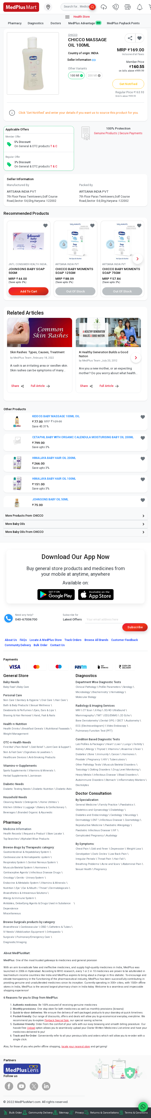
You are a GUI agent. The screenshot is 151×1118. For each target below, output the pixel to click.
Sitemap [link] (64, 1112)
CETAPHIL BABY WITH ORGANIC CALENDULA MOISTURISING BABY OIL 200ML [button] (83, 437)
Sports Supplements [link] (14, 770)
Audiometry (132, 720)
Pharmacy (14, 23)
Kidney (80, 749)
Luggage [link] (29, 807)
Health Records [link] (12, 833)
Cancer (115, 754)
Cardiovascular (29, 926)
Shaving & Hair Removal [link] (17, 715)
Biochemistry (100, 692)
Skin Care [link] (8, 700)
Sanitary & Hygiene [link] (28, 700)
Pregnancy (93, 759)
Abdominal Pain (131, 864)
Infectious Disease (105, 774)
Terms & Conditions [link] (136, 1112)
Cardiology (116, 815)
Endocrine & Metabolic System (21, 882)
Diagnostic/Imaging (15, 942)
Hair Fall (119, 858)
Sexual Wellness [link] (40, 705)
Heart (109, 744)
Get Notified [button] (128, 84)
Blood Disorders (127, 774)
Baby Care (23, 687)
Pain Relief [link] (21, 747)
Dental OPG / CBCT (111, 720)
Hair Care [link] (60, 700)
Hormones (41, 867)
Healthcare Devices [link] (14, 757)
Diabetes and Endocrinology (92, 815)
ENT (95, 820)
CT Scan (87, 710)
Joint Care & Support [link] (57, 747)
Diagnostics (36, 23)
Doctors (56, 23)
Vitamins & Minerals (53, 882)
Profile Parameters (110, 687)
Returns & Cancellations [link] (104, 1112)
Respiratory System (14, 862)
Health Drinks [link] (11, 728)
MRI (78, 710)
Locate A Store (46, 640)
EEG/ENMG (111, 715)
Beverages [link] (9, 812)
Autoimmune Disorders (89, 780)
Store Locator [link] (55, 833)
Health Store (77, 17)
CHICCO (73, 34)
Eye (18, 888)
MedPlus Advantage (84, 23)
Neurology (130, 815)
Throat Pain (104, 858)
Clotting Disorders (100, 769)
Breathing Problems (87, 864)
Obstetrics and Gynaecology (92, 809)
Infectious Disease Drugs (45, 872)
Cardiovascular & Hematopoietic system (26, 857)
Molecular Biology (86, 697)
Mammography (85, 715)
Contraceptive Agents (15, 872)
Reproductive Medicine (89, 825)
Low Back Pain (118, 853)
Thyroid (101, 749)
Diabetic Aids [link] (64, 788)
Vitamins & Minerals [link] (41, 770)
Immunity (103, 754)
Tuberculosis (117, 759)
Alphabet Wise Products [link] (35, 838)
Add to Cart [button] (28, 291)
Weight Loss (134, 848)
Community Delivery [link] (41, 1112)
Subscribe (135, 627)
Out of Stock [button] (75, 291)
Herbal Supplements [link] (15, 775)
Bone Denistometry (87, 720)
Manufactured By (18, 185)
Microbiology (83, 692)
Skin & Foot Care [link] (12, 752)
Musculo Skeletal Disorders (119, 764)
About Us (11, 640)
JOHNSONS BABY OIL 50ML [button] (50, 499)
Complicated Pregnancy (90, 835)
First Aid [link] (8, 747)
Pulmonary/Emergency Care (33, 937)
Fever (138, 749)
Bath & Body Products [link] (15, 705)
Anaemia (126, 749)
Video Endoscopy (116, 725)
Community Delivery (18, 645)
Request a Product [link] (34, 833)
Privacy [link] (79, 1112)
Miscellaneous (12, 913)
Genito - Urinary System (30, 877)
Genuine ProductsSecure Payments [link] (118, 133)
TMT (99, 715)
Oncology (8, 877)
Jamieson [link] (35, 775)
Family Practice (108, 804)
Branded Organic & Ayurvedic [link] (35, 812)
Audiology (111, 835)
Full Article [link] (40, 386)
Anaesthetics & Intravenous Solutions (25, 893)
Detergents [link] (30, 802)
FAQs (23, 640)
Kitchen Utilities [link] (12, 807)
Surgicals (8, 937)
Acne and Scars (111, 864)
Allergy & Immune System (18, 898)
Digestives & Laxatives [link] (37, 752)
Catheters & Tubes (60, 926)
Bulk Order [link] (15, 1112)
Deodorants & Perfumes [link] (17, 710)
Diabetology (117, 809)
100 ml (74, 75)
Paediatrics (126, 804)
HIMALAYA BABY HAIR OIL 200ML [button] (54, 458)
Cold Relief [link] (37, 747)
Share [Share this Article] (17, 386)
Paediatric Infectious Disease (93, 830)
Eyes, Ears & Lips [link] (44, 710)
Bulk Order (40, 645)
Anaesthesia (10, 926)
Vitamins (113, 749)
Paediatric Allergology (117, 825)
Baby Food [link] (9, 687)
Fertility (138, 744)
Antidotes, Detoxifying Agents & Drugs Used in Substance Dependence (37, 906)
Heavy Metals (83, 774)
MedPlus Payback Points (123, 23)
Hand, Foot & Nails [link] (44, 715)
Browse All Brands (97, 640)
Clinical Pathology (86, 687)
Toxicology (81, 769)
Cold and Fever (99, 848)
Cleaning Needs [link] (12, 802)
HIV (105, 759)
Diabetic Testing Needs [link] (17, 788)
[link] (21, 6)
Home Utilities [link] (48, 802)
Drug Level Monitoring (126, 769)
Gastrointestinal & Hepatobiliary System (26, 852)
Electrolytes (82, 785)
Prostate (80, 759)
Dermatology (83, 820)
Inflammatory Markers (131, 780)
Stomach (111, 780)
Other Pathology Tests (88, 764)
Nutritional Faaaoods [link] (57, 728)
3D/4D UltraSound (114, 710)
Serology (127, 687)
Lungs (127, 744)
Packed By (86, 185)
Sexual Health (84, 869)
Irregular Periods (85, 858)
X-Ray (98, 710)
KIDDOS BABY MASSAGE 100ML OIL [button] (55, 416)
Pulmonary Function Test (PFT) (94, 730)
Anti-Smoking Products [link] (42, 757)
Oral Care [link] (46, 700)
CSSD (43, 926)
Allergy (90, 749)
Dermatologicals (58, 888)
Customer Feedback (124, 640)
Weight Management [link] (15, 733)
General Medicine (86, 804)
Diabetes (81, 754)
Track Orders (73, 640)
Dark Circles (99, 853)
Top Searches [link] (11, 838)
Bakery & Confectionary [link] (50, 807)
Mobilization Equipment (30, 931)
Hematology (117, 692)
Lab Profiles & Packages (90, 744)
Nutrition (8, 888)
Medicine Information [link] (17, 829)
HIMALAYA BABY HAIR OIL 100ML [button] (54, 478)
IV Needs (8, 931)
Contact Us (57, 645)
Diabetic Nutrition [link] (43, 788)
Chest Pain (82, 848)
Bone (91, 754)
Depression (117, 848)
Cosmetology (132, 820)
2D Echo (125, 715)
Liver (118, 744)
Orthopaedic (54, 931)
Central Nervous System (42, 862)
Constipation (83, 853)
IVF (114, 830)
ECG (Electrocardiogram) (90, 725)
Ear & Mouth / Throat (34, 888)
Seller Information (81, 59)
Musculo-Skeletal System (18, 867)
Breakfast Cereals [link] (32, 728)
